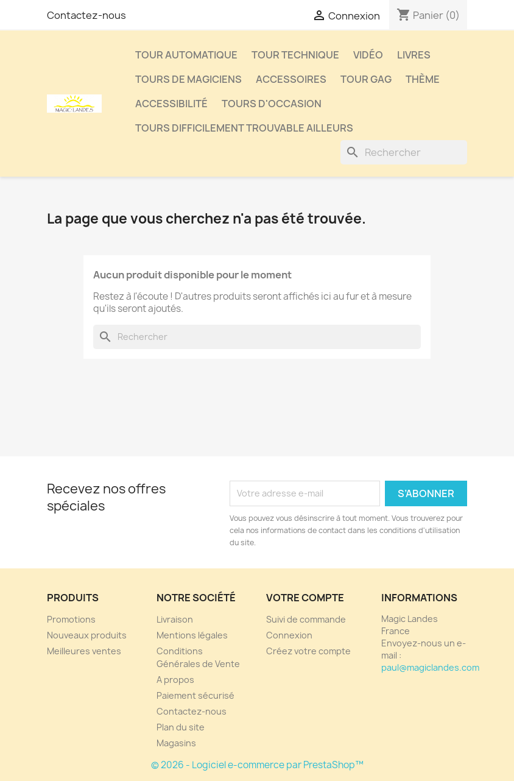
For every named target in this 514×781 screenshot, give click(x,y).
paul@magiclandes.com (430, 667)
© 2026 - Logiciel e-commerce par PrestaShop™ (257, 764)
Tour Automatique (186, 55)
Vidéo (368, 55)
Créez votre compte (308, 651)
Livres (414, 55)
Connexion (289, 635)
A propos (175, 679)
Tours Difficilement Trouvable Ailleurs (244, 128)
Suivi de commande (306, 619)
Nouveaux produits (87, 635)
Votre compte (305, 597)
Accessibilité (171, 103)
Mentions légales (192, 635)
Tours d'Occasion (272, 103)
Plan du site (181, 727)
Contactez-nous (86, 15)
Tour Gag (366, 79)
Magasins (176, 743)
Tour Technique (295, 55)
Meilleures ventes (84, 651)
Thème (423, 79)
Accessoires (291, 79)
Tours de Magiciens (188, 79)
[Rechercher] (403, 152)
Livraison (175, 619)
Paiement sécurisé (195, 695)
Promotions (71, 619)
